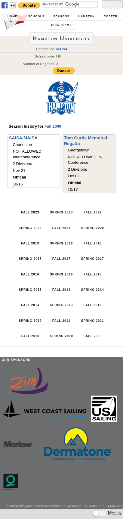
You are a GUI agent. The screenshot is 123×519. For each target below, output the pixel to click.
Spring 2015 (30, 289)
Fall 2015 (92, 274)
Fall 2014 (61, 289)
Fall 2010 (30, 336)
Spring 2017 (92, 258)
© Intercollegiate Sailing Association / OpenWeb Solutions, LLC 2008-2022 (65, 506)
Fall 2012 (92, 305)
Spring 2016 (61, 274)
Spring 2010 (61, 336)
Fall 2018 (92, 243)
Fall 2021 (61, 228)
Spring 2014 (92, 289)
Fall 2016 (30, 274)
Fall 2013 (30, 305)
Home (12, 16)
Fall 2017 (61, 258)
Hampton (86, 16)
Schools (36, 16)
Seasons (61, 16)
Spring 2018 (30, 258)
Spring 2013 (61, 305)
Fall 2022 (92, 212)
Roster (111, 16)
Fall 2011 (61, 320)
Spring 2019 (61, 243)
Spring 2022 (30, 228)
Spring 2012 (30, 320)
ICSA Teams (61, 24)
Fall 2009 (53, 126)
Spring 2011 (92, 320)
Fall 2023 (30, 212)
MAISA (62, 49)
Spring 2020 (92, 228)
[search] (69, 4)
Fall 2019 (30, 243)
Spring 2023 (61, 212)
